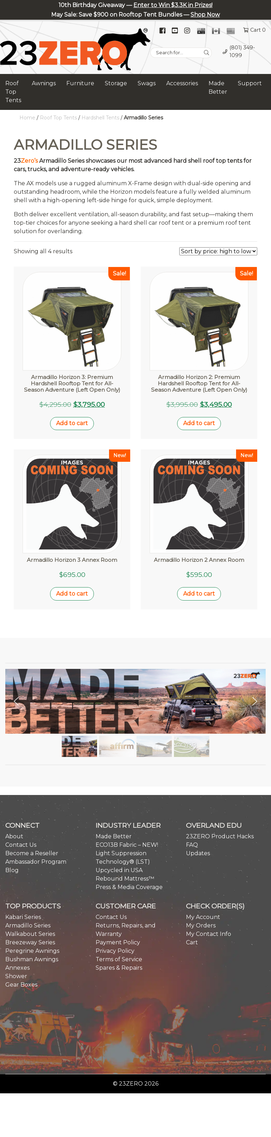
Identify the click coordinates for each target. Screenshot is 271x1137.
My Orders (201, 923)
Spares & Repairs (119, 965)
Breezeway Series (30, 940)
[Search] (206, 53)
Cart (192, 940)
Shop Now (205, 14)
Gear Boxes (21, 982)
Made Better (218, 87)
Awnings (44, 83)
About (14, 834)
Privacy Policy (115, 948)
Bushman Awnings (31, 957)
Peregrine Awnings (32, 948)
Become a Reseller (31, 851)
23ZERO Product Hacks (220, 834)
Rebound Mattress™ (125, 876)
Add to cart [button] (72, 423)
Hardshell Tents (100, 117)
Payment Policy (118, 940)
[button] (16, 698)
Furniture (80, 83)
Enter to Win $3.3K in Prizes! (172, 5)
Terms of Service (119, 957)
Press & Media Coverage (129, 885)
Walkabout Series (30, 931)
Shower (16, 974)
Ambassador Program (35, 859)
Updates (198, 851)
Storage (116, 83)
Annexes (17, 965)
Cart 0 (258, 30)
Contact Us (20, 842)
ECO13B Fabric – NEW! (127, 842)
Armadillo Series (27, 923)
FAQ (192, 842)
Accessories (182, 83)
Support (250, 83)
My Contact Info (208, 931)
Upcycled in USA (119, 868)
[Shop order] (218, 251)
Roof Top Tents (13, 92)
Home (27, 117)
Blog (12, 868)
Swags (147, 83)
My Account (203, 915)
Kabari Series (23, 915)
